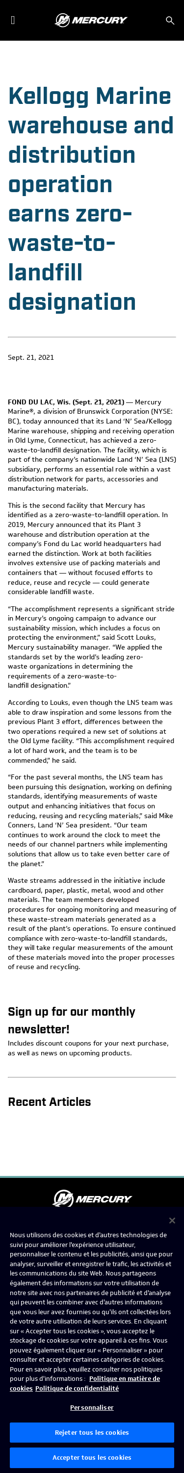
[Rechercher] (170, 20)
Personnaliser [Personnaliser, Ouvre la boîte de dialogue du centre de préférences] (92, 1407)
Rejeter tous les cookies (92, 1432)
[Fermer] (172, 1220)
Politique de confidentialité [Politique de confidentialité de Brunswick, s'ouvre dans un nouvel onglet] (77, 1388)
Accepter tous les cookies (92, 1457)
